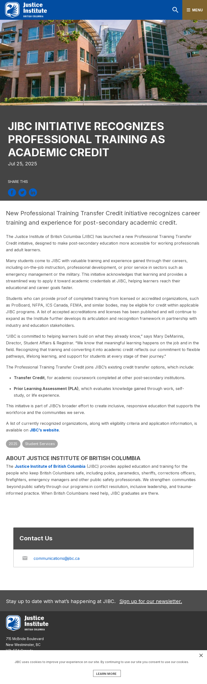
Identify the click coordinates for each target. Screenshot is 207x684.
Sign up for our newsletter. (150, 601)
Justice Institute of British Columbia (50, 466)
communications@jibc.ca (57, 558)
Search (175, 10)
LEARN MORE (106, 674)
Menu (197, 10)
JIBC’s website (44, 430)
